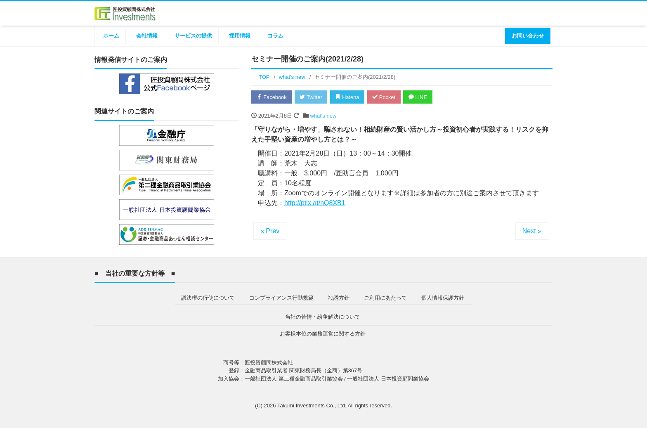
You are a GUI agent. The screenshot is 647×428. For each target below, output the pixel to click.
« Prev (269, 230)
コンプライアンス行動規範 (281, 297)
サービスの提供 (193, 36)
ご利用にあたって (385, 297)
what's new (323, 116)
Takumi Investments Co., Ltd (311, 405)
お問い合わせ (528, 36)
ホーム (111, 36)
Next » (531, 230)
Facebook (272, 97)
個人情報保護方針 (442, 297)
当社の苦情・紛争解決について (322, 316)
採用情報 (239, 36)
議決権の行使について (208, 297)
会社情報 (147, 36)
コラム (275, 36)
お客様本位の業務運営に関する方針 (323, 333)
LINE (420, 97)
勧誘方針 (338, 297)
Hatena (349, 97)
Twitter (311, 97)
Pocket (385, 97)
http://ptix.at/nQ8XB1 (314, 202)
